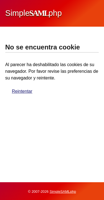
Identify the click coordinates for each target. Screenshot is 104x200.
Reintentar (22, 91)
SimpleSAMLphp (63, 191)
